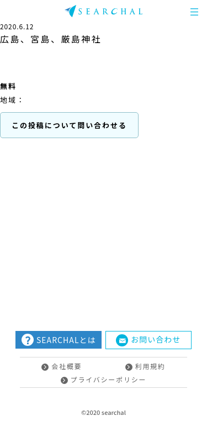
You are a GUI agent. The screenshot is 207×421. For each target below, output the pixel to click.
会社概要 (61, 366)
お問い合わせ (148, 340)
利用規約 (145, 366)
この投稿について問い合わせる (69, 125)
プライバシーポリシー (104, 379)
